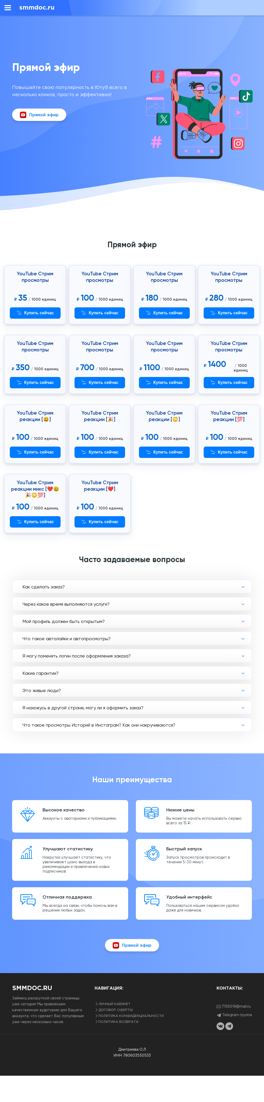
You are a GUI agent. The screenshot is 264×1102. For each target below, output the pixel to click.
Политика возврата (118, 1022)
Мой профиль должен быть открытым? (63, 621)
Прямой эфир (39, 115)
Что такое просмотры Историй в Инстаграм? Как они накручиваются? (98, 725)
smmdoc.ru (32, 988)
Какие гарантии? (40, 673)
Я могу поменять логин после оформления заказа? (76, 656)
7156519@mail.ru (234, 1006)
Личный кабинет (114, 1004)
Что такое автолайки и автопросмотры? (66, 638)
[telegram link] (229, 1026)
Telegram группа (234, 1015)
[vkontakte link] (220, 1026)
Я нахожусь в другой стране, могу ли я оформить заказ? (82, 707)
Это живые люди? (41, 690)
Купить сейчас (35, 313)
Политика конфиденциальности (131, 1016)
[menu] (7, 7)
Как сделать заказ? (43, 586)
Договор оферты (115, 1010)
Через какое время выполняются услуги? (66, 604)
